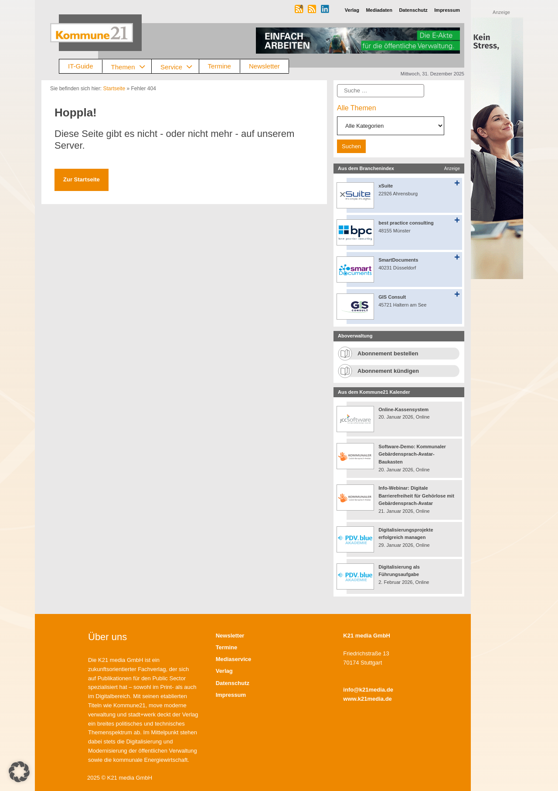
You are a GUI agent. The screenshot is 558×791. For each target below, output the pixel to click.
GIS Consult (392, 297)
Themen (131, 66)
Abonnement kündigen (388, 371)
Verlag (224, 671)
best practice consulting (406, 222)
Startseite (114, 88)
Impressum (231, 695)
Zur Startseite (81, 179)
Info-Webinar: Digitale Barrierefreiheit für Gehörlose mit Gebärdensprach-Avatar (416, 495)
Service (179, 66)
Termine (219, 66)
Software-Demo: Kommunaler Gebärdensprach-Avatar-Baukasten (412, 454)
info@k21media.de (368, 689)
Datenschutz (232, 683)
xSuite (385, 185)
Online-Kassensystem (403, 409)
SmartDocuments (398, 260)
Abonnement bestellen (387, 353)
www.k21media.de (367, 699)
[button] (19, 772)
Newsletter (264, 66)
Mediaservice (234, 659)
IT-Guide (80, 66)
